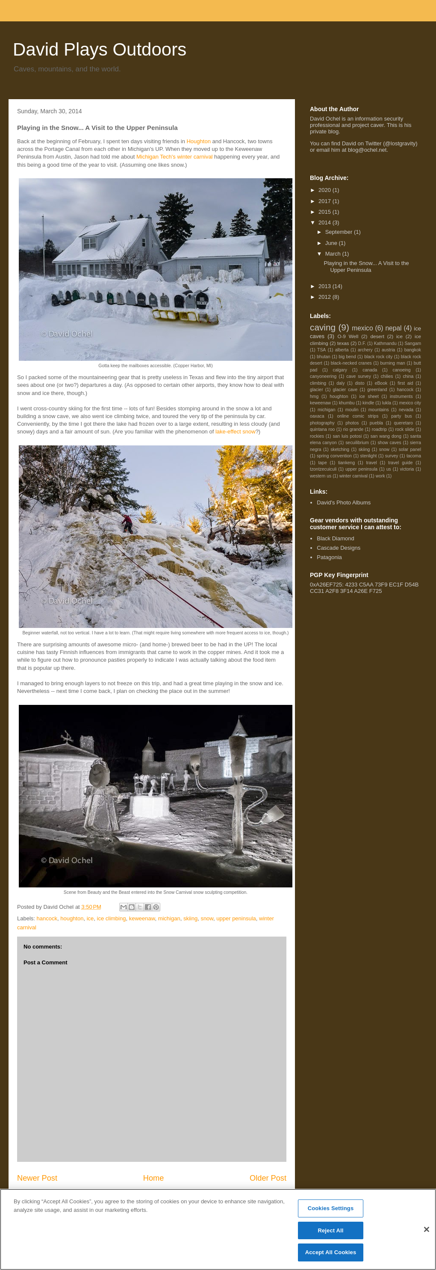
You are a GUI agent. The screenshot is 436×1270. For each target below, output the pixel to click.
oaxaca (317, 416)
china (408, 376)
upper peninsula (236, 918)
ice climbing (111, 918)
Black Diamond (335, 538)
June (332, 243)
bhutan (323, 356)
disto (360, 383)
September (339, 232)
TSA (321, 350)
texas (343, 343)
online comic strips (357, 416)
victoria (407, 469)
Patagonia (329, 557)
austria (388, 350)
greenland (377, 389)
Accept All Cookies (330, 1252)
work (380, 476)
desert (377, 336)
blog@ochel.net (367, 150)
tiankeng (346, 462)
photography (322, 423)
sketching (339, 449)
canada (369, 370)
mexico (362, 328)
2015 (325, 212)
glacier (316, 389)
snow (206, 918)
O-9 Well (347, 336)
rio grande (353, 429)
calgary (340, 370)
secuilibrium (357, 442)
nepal (393, 328)
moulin (352, 409)
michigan (169, 918)
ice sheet (369, 396)
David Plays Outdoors (99, 49)
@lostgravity (400, 143)
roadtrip (379, 429)
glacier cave (345, 389)
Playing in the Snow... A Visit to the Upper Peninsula (366, 266)
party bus (401, 416)
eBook (381, 383)
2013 (325, 286)
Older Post (268, 1178)
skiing (190, 918)
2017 (325, 201)
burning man (392, 363)
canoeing (401, 370)
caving (323, 327)
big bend (347, 356)
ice (90, 918)
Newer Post (37, 1178)
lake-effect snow (235, 431)
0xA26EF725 (326, 584)
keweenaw (142, 918)
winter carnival (353, 476)
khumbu (347, 403)
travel (371, 462)
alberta (342, 350)
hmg (314, 396)
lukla (386, 403)
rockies (317, 436)
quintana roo (322, 429)
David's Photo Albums (344, 502)
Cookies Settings (331, 1208)
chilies (387, 376)
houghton (71, 918)
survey (391, 456)
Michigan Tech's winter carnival (174, 156)
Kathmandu (385, 343)
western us (320, 476)
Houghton (198, 141)
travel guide (400, 462)
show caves (389, 442)
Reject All (330, 1230)
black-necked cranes (351, 363)
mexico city (410, 403)
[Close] (426, 1229)
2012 (325, 297)
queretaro (403, 423)
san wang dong (386, 436)
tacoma (414, 456)
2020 (325, 190)
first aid (405, 383)
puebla (376, 423)
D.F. (362, 343)
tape (322, 462)
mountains (378, 409)
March (333, 253)
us (388, 469)
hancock (47, 918)
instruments (401, 396)
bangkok (412, 350)
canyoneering (323, 376)
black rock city (378, 356)
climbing (318, 383)
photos (352, 423)
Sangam (412, 343)
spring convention (334, 456)
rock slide (404, 429)
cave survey (358, 376)
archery (365, 350)
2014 (325, 222)
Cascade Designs (338, 548)
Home (153, 1178)
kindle (368, 403)
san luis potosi (347, 436)
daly (340, 383)
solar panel (410, 449)
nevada (406, 409)
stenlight (368, 456)
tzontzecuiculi (323, 469)
